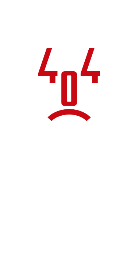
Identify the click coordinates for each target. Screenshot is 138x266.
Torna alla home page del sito (68, 209)
